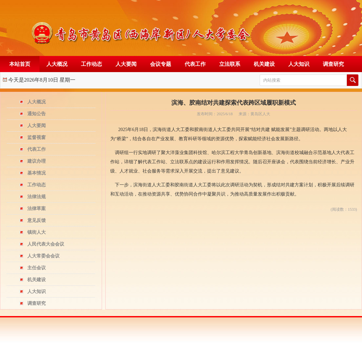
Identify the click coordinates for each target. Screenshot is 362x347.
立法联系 (229, 64)
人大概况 (56, 64)
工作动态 (91, 64)
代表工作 (195, 64)
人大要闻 (126, 64)
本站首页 (19, 64)
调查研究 (333, 64)
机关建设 (264, 64)
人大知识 (298, 64)
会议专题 (160, 64)
